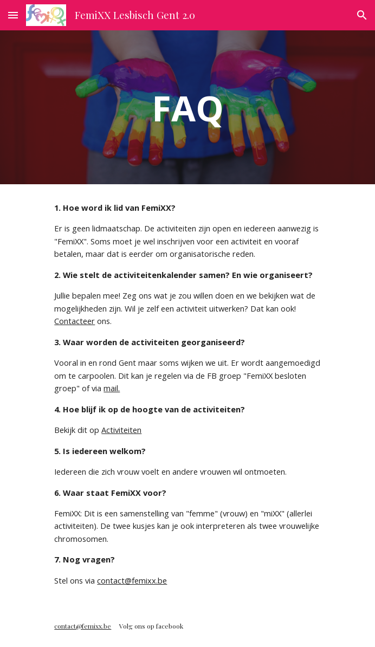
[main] (187, 107)
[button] (13, 15)
